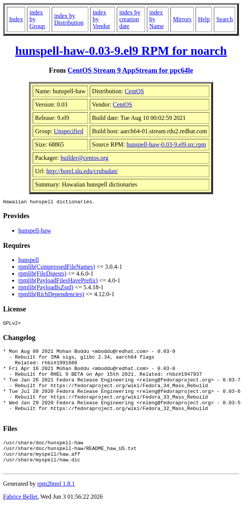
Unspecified (68, 131)
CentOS (134, 91)
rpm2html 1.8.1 (56, 505)
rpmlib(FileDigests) (42, 274)
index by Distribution (68, 19)
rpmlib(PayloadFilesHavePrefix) (58, 281)
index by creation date (129, 19)
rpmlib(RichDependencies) (51, 295)
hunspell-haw (34, 231)
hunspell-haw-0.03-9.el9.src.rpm (166, 144)
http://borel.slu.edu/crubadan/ (82, 171)
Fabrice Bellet (20, 518)
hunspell (28, 261)
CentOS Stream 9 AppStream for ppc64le (130, 70)
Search (224, 19)
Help (204, 19)
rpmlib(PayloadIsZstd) (45, 288)
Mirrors (182, 19)
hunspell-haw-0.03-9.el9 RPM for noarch (121, 50)
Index (16, 19)
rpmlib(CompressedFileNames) (56, 268)
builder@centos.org (84, 158)
